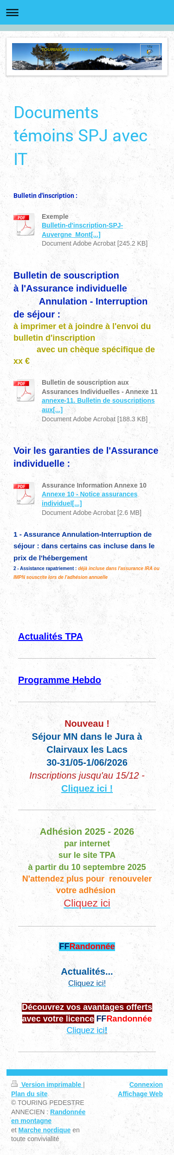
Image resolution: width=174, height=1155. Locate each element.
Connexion (146, 1084)
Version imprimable (47, 1084)
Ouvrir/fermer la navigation (87, 12)
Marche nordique (45, 1130)
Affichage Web (140, 1094)
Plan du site (29, 1094)
